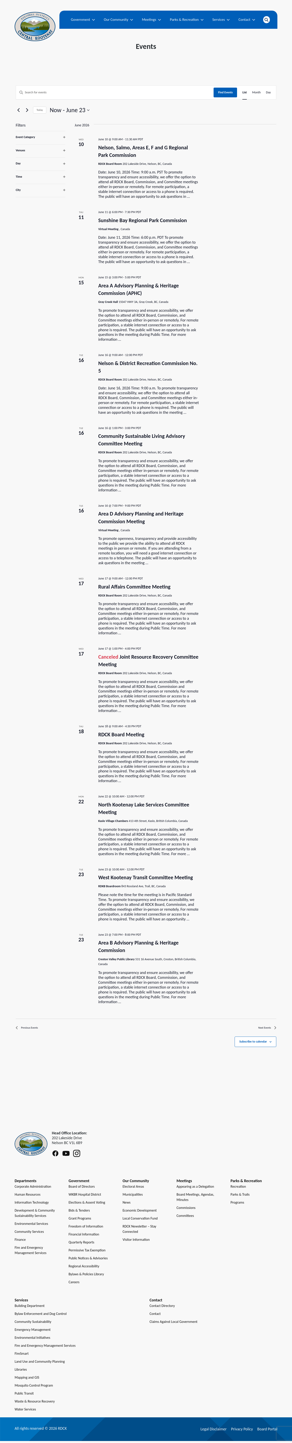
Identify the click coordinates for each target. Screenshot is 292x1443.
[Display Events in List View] (244, 93)
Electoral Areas (133, 1188)
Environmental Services (31, 1226)
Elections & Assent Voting (87, 1204)
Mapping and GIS (27, 1379)
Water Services (25, 1411)
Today (40, 110)
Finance (20, 1241)
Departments (25, 1182)
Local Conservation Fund (140, 1220)
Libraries (21, 1371)
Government (83, 19)
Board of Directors (82, 1188)
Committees (185, 1218)
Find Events (225, 92)
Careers (74, 1284)
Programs (237, 1204)
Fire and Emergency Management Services (45, 1347)
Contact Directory (162, 1308)
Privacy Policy (242, 1431)
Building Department (30, 1308)
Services (221, 19)
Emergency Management (33, 1331)
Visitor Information (136, 1241)
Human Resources (28, 1196)
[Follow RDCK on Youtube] (66, 1155)
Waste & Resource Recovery (35, 1403)
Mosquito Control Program (34, 1387)
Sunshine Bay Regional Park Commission (142, 220)
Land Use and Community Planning (40, 1363)
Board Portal (267, 1431)
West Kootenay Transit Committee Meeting (145, 877)
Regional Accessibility (84, 1268)
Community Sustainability (33, 1324)
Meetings (151, 19)
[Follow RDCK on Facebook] (55, 1155)
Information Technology (32, 1204)
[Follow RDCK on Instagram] (76, 1155)
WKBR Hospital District (85, 1196)
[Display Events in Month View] (256, 93)
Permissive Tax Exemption (87, 1252)
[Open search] (266, 19)
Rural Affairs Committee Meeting (134, 586)
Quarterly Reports (81, 1244)
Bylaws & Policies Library (86, 1276)
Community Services (29, 1233)
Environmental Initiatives (32, 1339)
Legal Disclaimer (214, 1431)
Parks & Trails (239, 1196)
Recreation (238, 1188)
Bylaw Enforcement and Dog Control (41, 1316)
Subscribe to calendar (253, 1043)
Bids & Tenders (79, 1212)
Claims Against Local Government (173, 1324)
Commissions (186, 1210)
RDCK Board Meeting (121, 734)
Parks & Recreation (187, 19)
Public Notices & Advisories (88, 1260)
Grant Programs (80, 1220)
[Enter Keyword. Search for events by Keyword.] (115, 93)
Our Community (118, 19)
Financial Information (84, 1236)
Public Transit (24, 1395)
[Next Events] (27, 110)
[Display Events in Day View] (268, 93)
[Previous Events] (18, 110)
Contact (247, 19)
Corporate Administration (33, 1188)
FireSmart (22, 1355)
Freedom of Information (86, 1228)
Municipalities (133, 1196)
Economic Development (140, 1212)
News (126, 1204)
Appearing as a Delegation (195, 1188)
